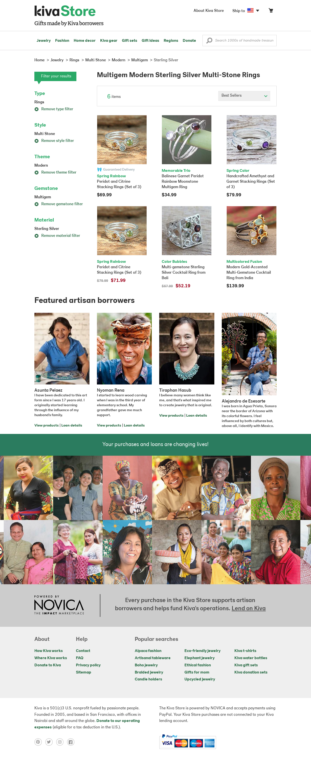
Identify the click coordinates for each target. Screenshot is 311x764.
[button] (209, 41)
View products (46, 425)
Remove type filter (53, 109)
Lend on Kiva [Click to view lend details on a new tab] (249, 609)
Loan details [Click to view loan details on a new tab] (71, 425)
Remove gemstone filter (58, 204)
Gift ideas (150, 41)
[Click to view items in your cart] (271, 11)
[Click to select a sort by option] (244, 96)
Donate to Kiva (47, 665)
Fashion (62, 41)
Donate (189, 41)
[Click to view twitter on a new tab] (50, 742)
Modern (41, 166)
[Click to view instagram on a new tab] (61, 742)
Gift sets (129, 41)
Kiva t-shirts (245, 651)
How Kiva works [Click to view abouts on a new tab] (48, 651)
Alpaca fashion (148, 651)
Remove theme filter (55, 173)
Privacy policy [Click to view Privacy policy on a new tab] (88, 665)
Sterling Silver (46, 229)
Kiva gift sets (246, 665)
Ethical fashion (197, 665)
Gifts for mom (196, 672)
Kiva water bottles (250, 658)
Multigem (42, 197)
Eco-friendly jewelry (202, 651)
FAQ (79, 658)
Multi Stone (44, 134)
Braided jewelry (149, 672)
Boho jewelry (146, 665)
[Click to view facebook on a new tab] (72, 742)
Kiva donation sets (250, 672)
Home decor (85, 41)
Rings (39, 102)
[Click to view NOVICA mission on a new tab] (59, 605)
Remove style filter (54, 141)
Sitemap (83, 672)
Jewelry (44, 41)
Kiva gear (108, 41)
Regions (171, 41)
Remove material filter (57, 236)
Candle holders (148, 679)
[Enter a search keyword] (239, 40)
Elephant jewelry (199, 658)
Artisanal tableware (153, 658)
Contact (83, 651)
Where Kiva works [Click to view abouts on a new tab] (50, 658)
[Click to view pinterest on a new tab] (39, 742)
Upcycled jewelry (199, 679)
